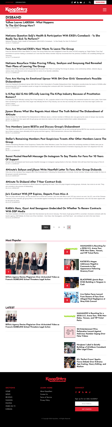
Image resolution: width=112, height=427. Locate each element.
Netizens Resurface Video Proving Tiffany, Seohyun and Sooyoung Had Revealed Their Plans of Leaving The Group (54, 64)
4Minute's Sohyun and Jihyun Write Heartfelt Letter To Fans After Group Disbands (54, 169)
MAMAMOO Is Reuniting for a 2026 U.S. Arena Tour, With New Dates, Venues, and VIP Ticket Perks (93, 249)
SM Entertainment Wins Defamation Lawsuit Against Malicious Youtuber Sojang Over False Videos (91, 333)
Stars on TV (11, 406)
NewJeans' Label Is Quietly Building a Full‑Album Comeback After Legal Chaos (91, 347)
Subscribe (100, 2)
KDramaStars (20, 2)
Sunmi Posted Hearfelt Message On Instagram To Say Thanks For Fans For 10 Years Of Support (54, 157)
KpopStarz (9, 2)
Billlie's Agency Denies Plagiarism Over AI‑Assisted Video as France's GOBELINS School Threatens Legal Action (32, 278)
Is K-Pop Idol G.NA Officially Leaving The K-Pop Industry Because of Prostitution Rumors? (53, 95)
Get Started (86, 409)
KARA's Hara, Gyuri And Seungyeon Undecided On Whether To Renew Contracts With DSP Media (53, 209)
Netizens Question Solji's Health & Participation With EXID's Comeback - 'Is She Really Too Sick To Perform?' (53, 37)
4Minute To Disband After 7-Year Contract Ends (33, 182)
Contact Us (44, 394)
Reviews (9, 397)
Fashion (9, 400)
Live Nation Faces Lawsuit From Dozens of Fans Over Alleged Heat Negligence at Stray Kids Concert (92, 298)
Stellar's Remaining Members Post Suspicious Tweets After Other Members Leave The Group (56, 140)
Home (8, 391)
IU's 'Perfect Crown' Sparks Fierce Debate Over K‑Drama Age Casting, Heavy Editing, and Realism (91, 363)
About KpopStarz (46, 391)
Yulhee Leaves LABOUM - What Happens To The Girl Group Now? (30, 23)
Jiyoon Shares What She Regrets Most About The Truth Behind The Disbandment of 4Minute (54, 112)
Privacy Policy (45, 400)
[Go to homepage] (16, 9)
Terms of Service (46, 397)
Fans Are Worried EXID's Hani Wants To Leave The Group (40, 49)
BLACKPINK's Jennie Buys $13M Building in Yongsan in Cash (93, 282)
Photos (9, 403)
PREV (46, 227)
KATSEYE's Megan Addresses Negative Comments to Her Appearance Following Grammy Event (90, 266)
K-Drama (9, 409)
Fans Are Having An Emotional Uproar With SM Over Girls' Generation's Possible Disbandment (54, 80)
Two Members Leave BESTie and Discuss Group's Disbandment (43, 126)
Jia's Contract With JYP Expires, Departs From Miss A (37, 194)
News (8, 394)
